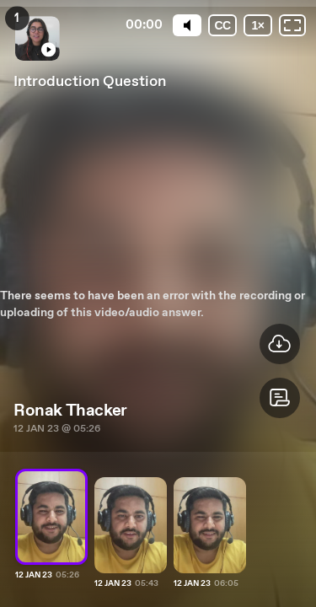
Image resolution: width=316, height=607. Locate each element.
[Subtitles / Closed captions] (222, 25)
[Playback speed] (258, 25)
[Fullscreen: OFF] (292, 25)
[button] (280, 398)
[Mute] (187, 25)
